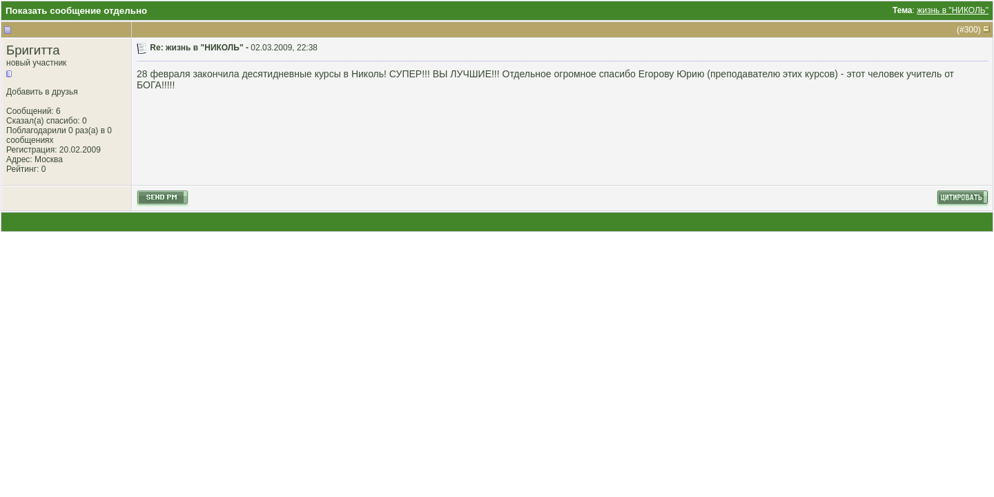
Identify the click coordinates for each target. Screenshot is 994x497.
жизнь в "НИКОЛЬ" (952, 10)
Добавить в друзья (42, 92)
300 (971, 30)
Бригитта (33, 50)
